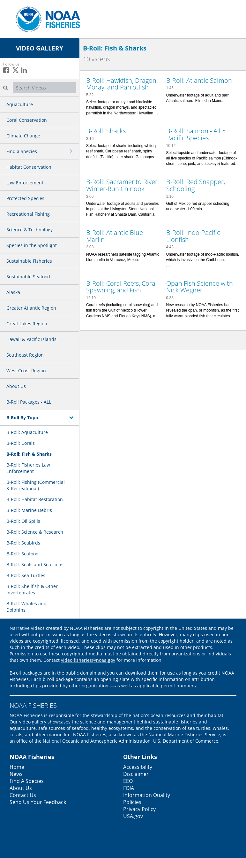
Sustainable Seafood (28, 277)
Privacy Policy (139, 809)
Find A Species (27, 781)
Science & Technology (29, 230)
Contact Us (23, 795)
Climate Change (23, 136)
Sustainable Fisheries (29, 261)
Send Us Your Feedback (38, 802)
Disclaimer (136, 773)
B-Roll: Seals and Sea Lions (34, 564)
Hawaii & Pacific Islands (31, 339)
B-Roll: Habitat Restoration (34, 499)
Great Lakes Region (26, 324)
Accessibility (137, 766)
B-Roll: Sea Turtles (25, 575)
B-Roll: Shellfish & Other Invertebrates (32, 589)
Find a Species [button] (21, 151)
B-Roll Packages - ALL (28, 402)
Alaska (13, 292)
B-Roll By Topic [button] (22, 417)
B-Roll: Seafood (22, 554)
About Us (16, 386)
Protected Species (25, 198)
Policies (132, 802)
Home (17, 766)
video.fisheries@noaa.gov (88, 660)
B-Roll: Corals (20, 443)
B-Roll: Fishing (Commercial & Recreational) (35, 485)
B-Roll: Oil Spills (23, 521)
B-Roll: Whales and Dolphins (26, 606)
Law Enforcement (24, 183)
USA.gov (133, 816)
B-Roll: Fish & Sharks (29, 454)
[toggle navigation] (72, 151)
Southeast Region (25, 355)
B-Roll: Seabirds (23, 543)
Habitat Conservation (28, 167)
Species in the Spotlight (31, 245)
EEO (128, 781)
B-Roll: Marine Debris (29, 510)
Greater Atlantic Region (31, 308)
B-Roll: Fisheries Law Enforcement (28, 468)
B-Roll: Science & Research (34, 532)
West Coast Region (26, 370)
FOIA (128, 788)
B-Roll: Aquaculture (27, 432)
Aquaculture (19, 104)
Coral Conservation (26, 120)
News (16, 773)
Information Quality (146, 795)
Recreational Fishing (28, 214)
